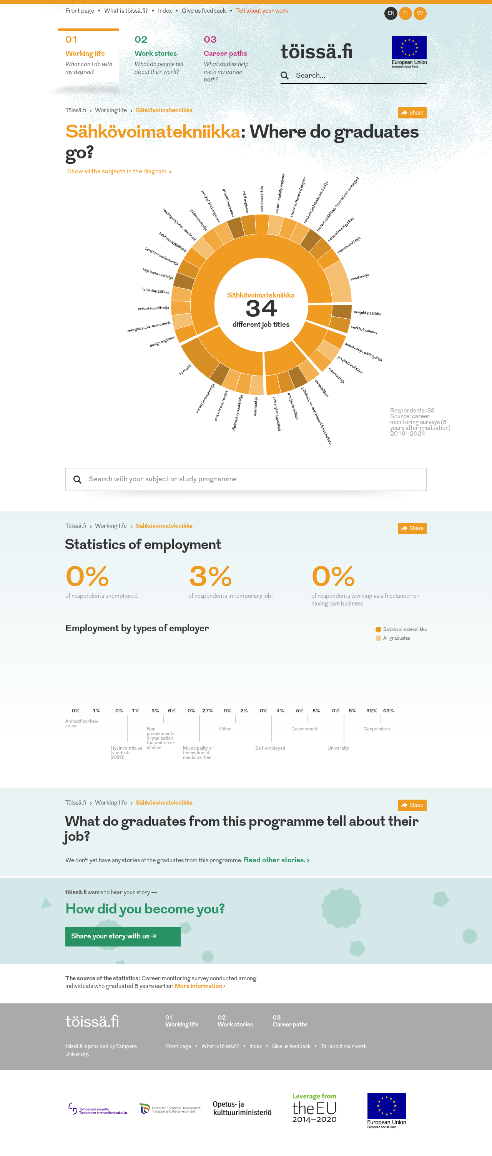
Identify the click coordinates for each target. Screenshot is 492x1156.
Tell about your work (262, 11)
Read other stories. (275, 860)
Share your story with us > (113, 936)
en (391, 13)
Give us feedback (204, 11)
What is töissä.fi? (126, 11)
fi (405, 13)
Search (288, 76)
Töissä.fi (75, 111)
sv (420, 13)
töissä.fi (317, 53)
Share (416, 113)
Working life (111, 111)
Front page (79, 11)
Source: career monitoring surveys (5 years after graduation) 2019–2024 (420, 425)
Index (165, 11)
